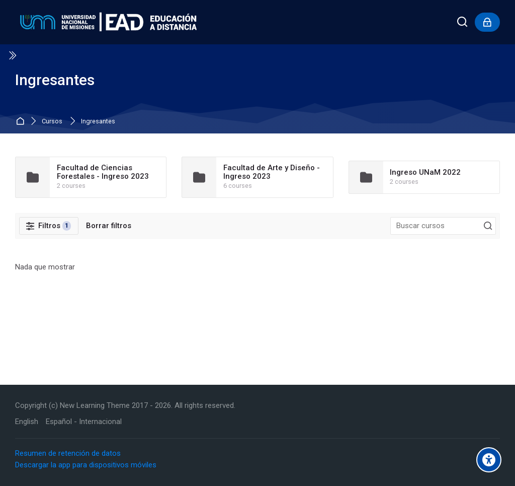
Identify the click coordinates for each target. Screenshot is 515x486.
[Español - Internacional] (84, 422)
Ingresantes (98, 121)
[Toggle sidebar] (12, 55)
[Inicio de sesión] (487, 22)
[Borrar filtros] (108, 226)
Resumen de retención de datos (68, 453)
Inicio (21, 121)
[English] (26, 422)
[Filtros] (48, 226)
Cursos (52, 121)
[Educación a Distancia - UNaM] (106, 22)
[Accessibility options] (488, 459)
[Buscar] (462, 22)
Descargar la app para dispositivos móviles (85, 464)
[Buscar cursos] (487, 226)
